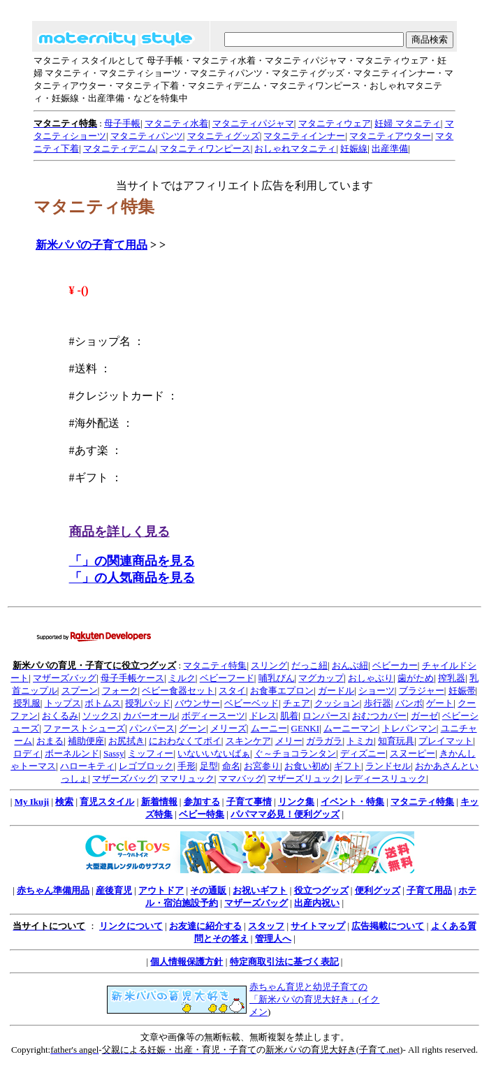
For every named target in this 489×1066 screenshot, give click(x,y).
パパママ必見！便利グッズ (285, 814)
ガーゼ (424, 715)
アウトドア (161, 890)
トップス (63, 703)
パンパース (152, 728)
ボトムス (103, 703)
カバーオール (150, 715)
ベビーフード (227, 678)
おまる (50, 741)
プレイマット (445, 741)
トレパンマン (409, 728)
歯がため (415, 678)
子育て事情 (249, 801)
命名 (231, 766)
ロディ (27, 753)
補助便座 (86, 741)
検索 (64, 801)
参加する (202, 801)
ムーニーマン (350, 728)
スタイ (232, 690)
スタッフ (266, 926)
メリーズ (228, 728)
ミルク (182, 678)
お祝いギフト (260, 890)
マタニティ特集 (215, 665)
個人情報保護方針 (186, 961)
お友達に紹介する (205, 926)
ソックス (100, 715)
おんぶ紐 (350, 665)
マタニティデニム (119, 148)
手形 (186, 766)
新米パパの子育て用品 (91, 245)
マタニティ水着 (176, 123)
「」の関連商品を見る (132, 561)
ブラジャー (421, 690)
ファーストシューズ (84, 728)
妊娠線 (353, 148)
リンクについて (131, 926)
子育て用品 (429, 890)
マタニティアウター (390, 136)
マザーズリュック (304, 778)
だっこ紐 (309, 665)
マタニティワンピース (205, 148)
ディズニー (363, 753)
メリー (288, 741)
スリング (269, 665)
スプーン (79, 690)
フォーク (120, 690)
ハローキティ (87, 766)
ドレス (263, 715)
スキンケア (248, 741)
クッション (337, 703)
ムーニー (269, 728)
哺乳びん (276, 678)
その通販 (208, 890)
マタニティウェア (334, 123)
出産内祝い (317, 903)
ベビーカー (395, 665)
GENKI (305, 728)
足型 (209, 766)
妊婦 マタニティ (407, 123)
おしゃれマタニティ (295, 148)
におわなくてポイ (185, 741)
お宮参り (262, 766)
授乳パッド (147, 703)
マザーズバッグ (64, 678)
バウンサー (197, 703)
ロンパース (325, 715)
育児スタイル (107, 801)
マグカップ (321, 678)
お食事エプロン (282, 690)
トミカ (360, 741)
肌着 (289, 715)
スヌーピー (412, 753)
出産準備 (390, 148)
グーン (192, 728)
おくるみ (60, 715)
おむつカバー (379, 715)
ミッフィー (150, 753)
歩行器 (377, 703)
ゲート (439, 703)
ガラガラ (324, 741)
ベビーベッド (251, 703)
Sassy (113, 753)
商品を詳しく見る (119, 532)
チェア (296, 703)
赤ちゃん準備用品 (53, 890)
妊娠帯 (462, 690)
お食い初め (307, 766)
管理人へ (273, 938)
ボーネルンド (72, 753)
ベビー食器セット (178, 690)
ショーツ (376, 690)
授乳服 (27, 703)
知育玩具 (396, 741)
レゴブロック (146, 766)
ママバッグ (241, 778)
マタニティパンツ (146, 136)
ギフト (347, 766)
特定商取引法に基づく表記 (284, 961)
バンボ (409, 703)
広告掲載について (387, 926)
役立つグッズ (321, 890)
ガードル (336, 690)
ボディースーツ (213, 715)
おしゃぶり (370, 678)
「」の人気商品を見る (132, 578)
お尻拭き (126, 741)
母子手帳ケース (132, 678)
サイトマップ (318, 926)
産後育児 (114, 890)
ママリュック (187, 778)
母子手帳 (122, 123)
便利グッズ (377, 890)
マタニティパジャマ (253, 123)
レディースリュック (385, 778)
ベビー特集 (201, 814)
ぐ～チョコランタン (295, 753)
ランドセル (388, 766)
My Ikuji (32, 801)
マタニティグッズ (223, 136)
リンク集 (296, 801)
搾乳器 (451, 678)
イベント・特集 (352, 801)
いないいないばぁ (213, 753)
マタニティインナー (304, 136)
